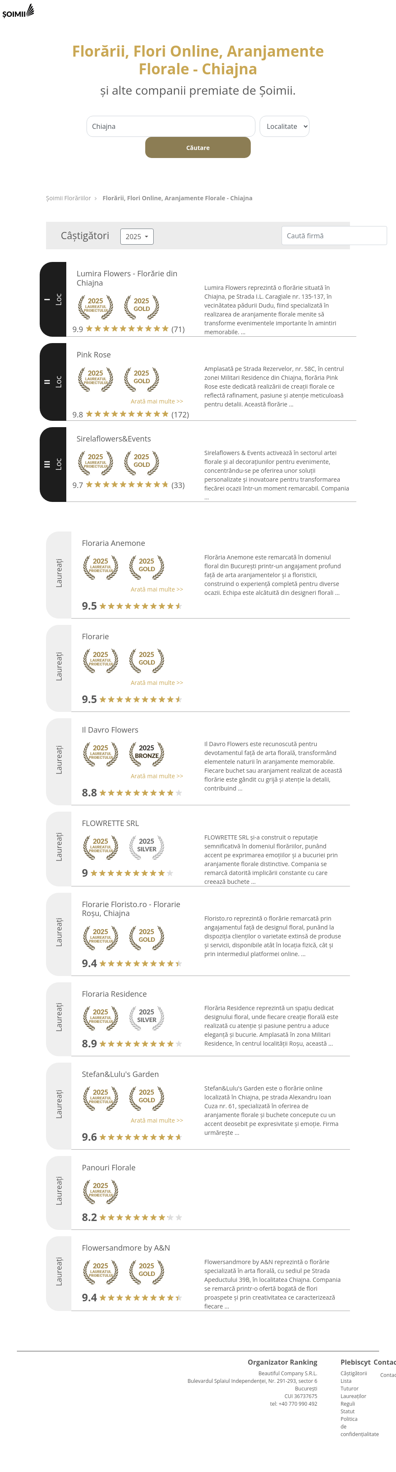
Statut (348, 1411)
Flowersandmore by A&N (126, 1248)
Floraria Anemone (113, 543)
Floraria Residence (114, 994)
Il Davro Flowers (110, 730)
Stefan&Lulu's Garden (120, 1074)
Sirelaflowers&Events (114, 438)
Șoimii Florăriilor (68, 198)
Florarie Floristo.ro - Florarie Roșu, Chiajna (131, 909)
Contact (383, 1375)
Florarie (95, 636)
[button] (128, 401)
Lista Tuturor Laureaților (353, 1388)
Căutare (198, 148)
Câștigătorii (354, 1373)
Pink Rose (94, 354)
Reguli (348, 1403)
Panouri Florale (109, 1167)
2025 (134, 236)
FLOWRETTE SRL (110, 823)
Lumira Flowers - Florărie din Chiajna (127, 278)
